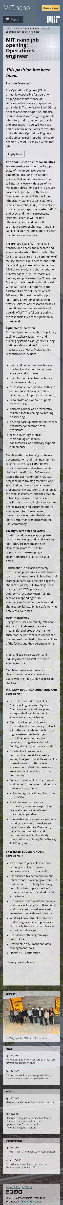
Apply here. (15, 154)
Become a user (50, 8)
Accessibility (13, 1187)
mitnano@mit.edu (31, 1201)
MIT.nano (16, 7)
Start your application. (23, 962)
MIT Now (27, 1187)
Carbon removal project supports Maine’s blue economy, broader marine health (29, 1077)
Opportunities (23, 28)
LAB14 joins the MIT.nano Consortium (27, 1038)
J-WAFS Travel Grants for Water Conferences (30, 1151)
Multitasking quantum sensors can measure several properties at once (31, 1061)
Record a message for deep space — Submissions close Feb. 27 (26, 1165)
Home (9, 28)
